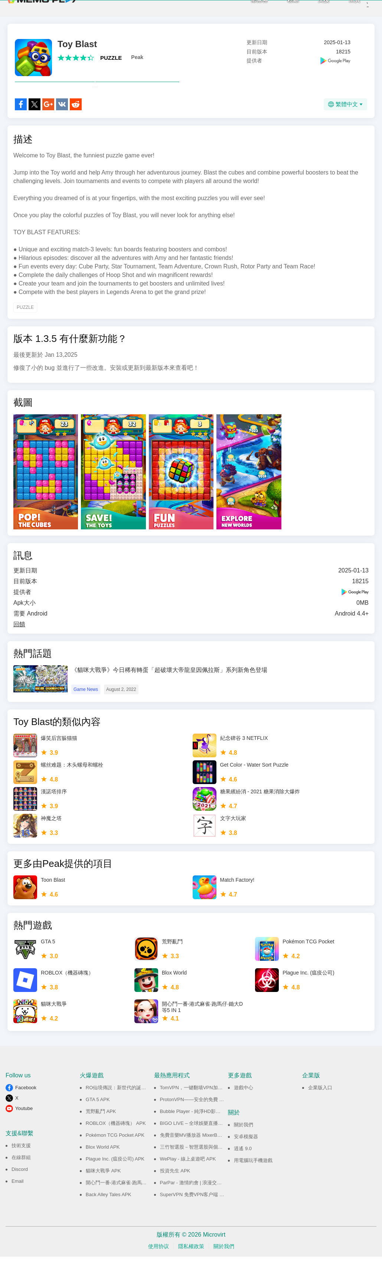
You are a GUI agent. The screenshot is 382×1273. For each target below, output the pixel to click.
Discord (20, 1185)
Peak (137, 57)
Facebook (25, 1104)
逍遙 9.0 (243, 1165)
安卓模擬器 (246, 1153)
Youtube (24, 1124)
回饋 (19, 640)
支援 (311, 7)
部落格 (247, 7)
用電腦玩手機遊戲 (253, 1176)
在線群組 (21, 1173)
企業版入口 (320, 1104)
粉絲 (281, 7)
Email (18, 1197)
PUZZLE (111, 58)
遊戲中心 (243, 1104)
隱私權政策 (191, 1263)
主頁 (342, 7)
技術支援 (21, 1162)
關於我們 (243, 1141)
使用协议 (158, 1263)
